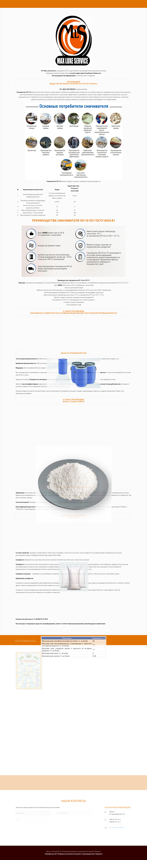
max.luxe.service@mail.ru (117, 827)
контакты (38, 4)
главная (15, 4)
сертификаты (26, 4)
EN (123, 4)
